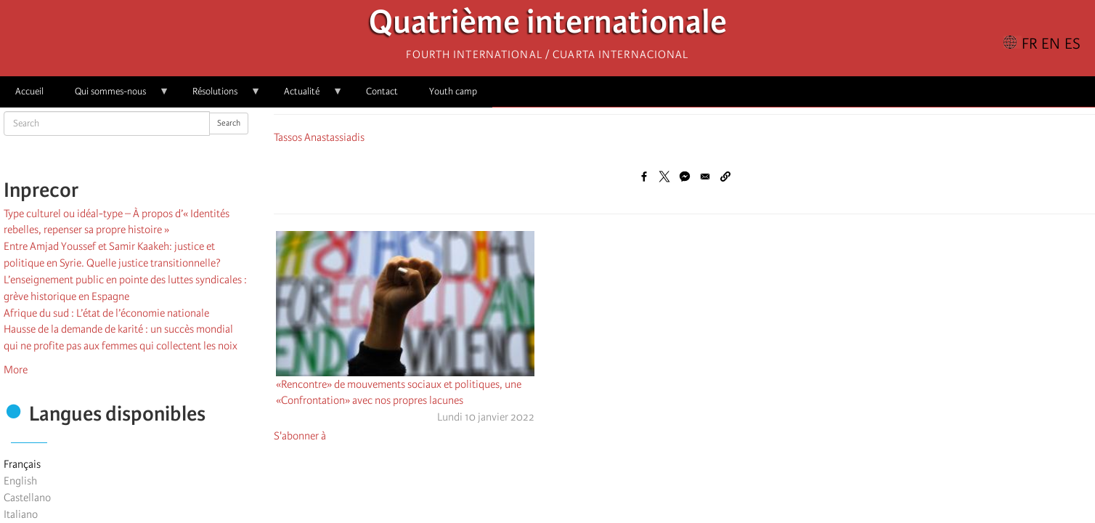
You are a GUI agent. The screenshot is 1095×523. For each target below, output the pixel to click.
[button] (725, 176)
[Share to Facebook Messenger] (684, 176)
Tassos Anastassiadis (319, 137)
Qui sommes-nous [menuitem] (114, 96)
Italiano (21, 514)
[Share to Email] (705, 176)
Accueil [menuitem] (29, 91)
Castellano (27, 497)
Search (228, 123)
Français (22, 464)
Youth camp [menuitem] (453, 91)
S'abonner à (300, 435)
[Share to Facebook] (644, 176)
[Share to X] (664, 176)
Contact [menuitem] (382, 91)
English (20, 480)
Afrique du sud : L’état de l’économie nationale (106, 313)
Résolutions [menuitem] (219, 96)
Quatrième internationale (548, 26)
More (16, 369)
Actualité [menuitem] (306, 96)
